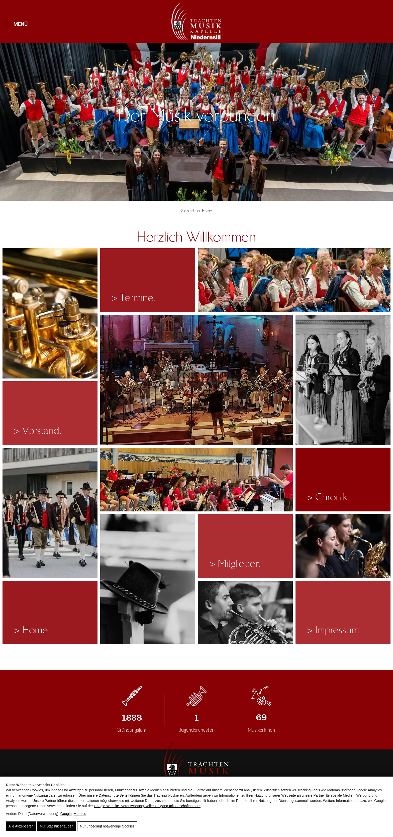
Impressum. (334, 630)
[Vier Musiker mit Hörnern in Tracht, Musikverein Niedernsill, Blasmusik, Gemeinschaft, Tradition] (245, 612)
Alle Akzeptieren (21, 826)
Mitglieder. (235, 563)
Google (66, 814)
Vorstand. (38, 430)
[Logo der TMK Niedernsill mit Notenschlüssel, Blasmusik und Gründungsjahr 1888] (196, 765)
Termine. (133, 297)
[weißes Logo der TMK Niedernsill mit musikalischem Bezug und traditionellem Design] (196, 21)
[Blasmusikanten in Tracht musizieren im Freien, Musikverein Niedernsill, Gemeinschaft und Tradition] (343, 546)
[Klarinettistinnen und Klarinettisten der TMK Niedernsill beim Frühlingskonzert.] (294, 280)
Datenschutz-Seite (113, 795)
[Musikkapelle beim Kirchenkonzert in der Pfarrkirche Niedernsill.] (196, 380)
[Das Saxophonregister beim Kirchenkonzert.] (343, 380)
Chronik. (328, 497)
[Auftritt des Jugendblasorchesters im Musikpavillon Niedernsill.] (196, 479)
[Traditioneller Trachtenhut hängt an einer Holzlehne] (147, 579)
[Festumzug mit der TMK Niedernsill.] (50, 513)
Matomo (80, 814)
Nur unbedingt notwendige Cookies (107, 826)
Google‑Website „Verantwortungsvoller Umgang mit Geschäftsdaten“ (147, 806)
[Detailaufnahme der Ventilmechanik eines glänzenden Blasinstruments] (50, 313)
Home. (32, 630)
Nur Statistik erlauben (56, 826)
